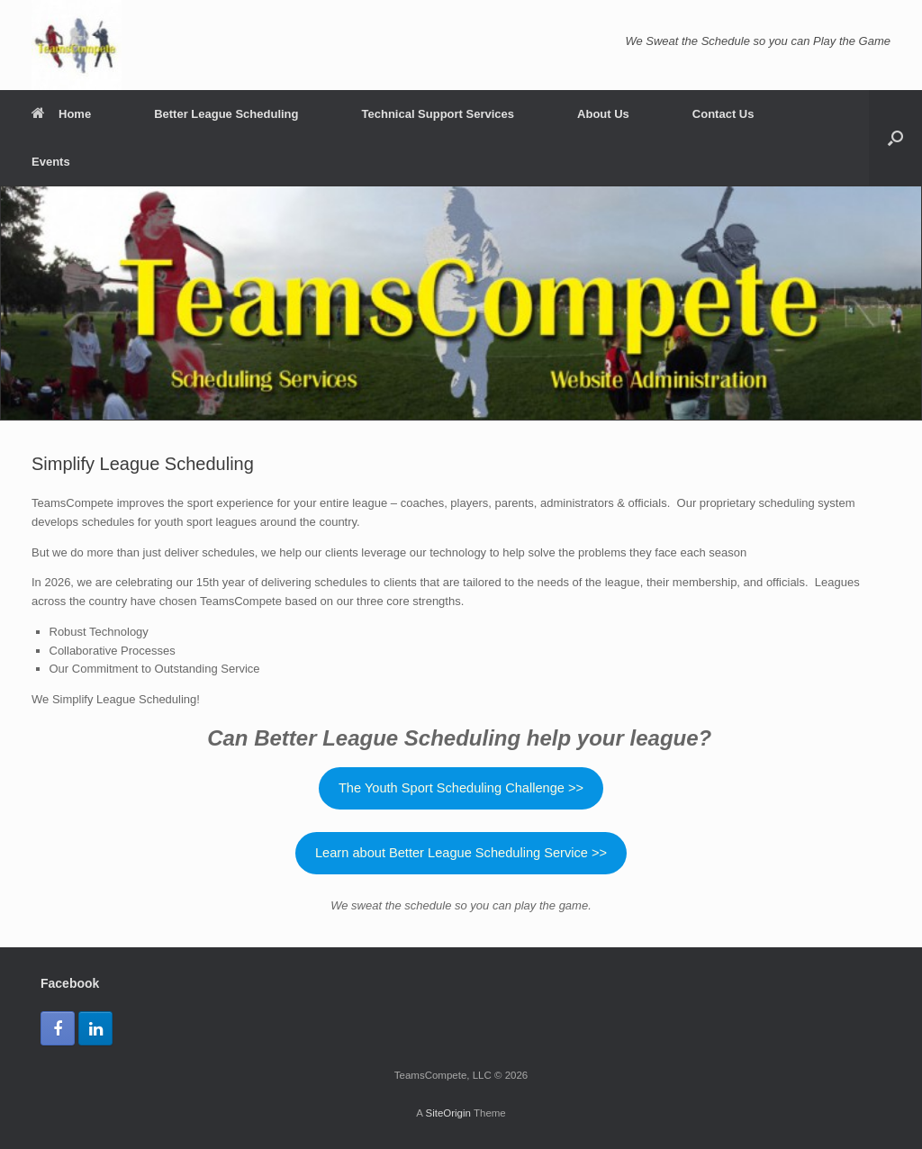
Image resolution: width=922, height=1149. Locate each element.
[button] (895, 137)
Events (51, 161)
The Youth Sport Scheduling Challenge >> (461, 788)
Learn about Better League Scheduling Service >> (461, 853)
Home (61, 114)
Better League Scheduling (226, 114)
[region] (461, 303)
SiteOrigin (448, 1113)
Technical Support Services (438, 114)
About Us (603, 114)
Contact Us (723, 114)
